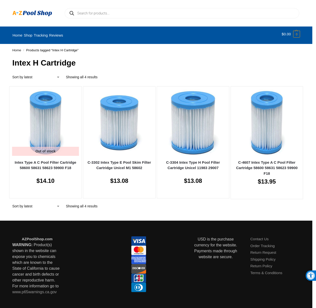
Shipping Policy (263, 256)
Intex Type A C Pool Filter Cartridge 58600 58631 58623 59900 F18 (45, 162)
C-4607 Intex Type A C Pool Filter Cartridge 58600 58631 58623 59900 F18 (267, 165)
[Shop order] (36, 74)
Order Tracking (262, 243)
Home (16, 48)
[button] (291, 34)
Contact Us (259, 236)
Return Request (263, 250)
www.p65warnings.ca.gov (34, 289)
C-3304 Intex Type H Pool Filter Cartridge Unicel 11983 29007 (193, 162)
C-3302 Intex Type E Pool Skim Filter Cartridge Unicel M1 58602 (119, 162)
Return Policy (261, 263)
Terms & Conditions (266, 270)
